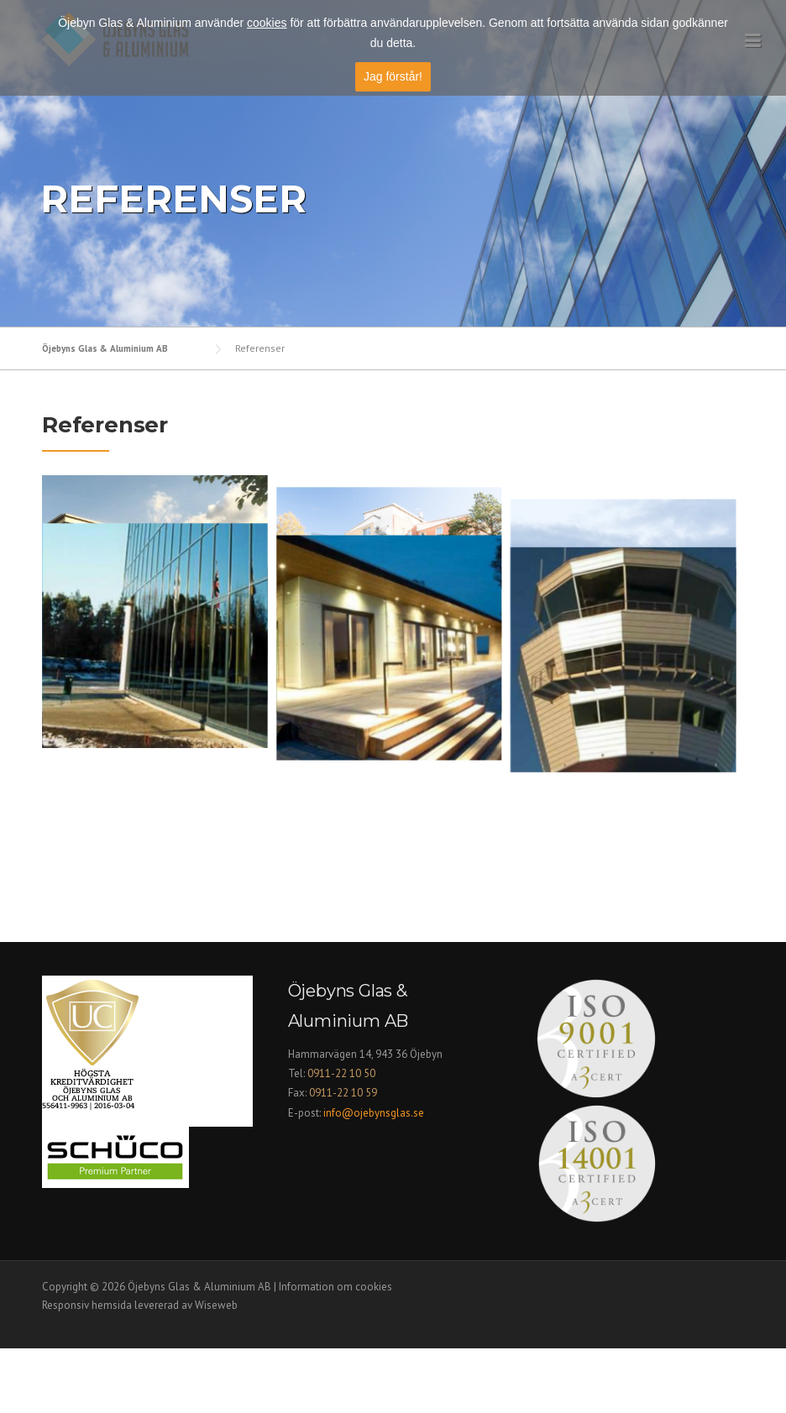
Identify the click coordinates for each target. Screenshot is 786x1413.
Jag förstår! (393, 76)
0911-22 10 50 (341, 1138)
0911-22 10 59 (343, 1157)
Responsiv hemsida (87, 1370)
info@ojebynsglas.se (375, 1177)
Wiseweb (216, 1370)
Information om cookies (335, 1351)
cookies (266, 22)
